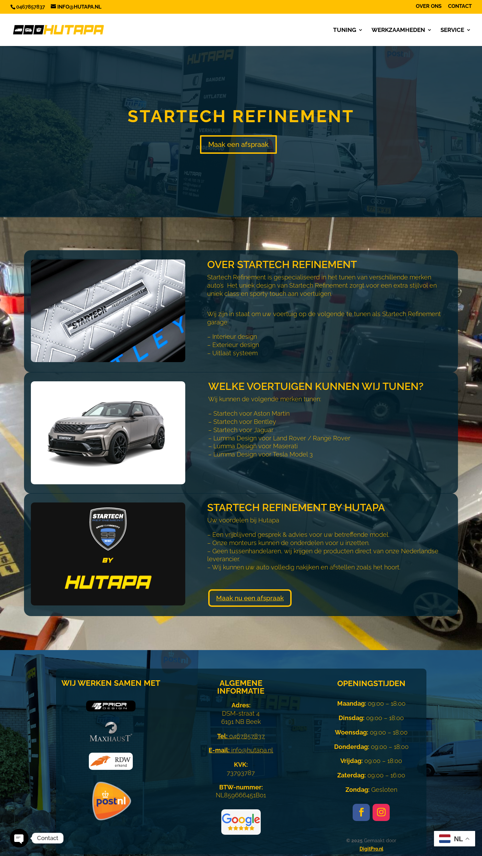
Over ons (429, 6)
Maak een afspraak (238, 144)
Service (452, 30)
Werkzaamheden (398, 30)
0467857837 (241, 736)
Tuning (344, 30)
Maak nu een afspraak (250, 598)
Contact (460, 6)
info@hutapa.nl (241, 750)
